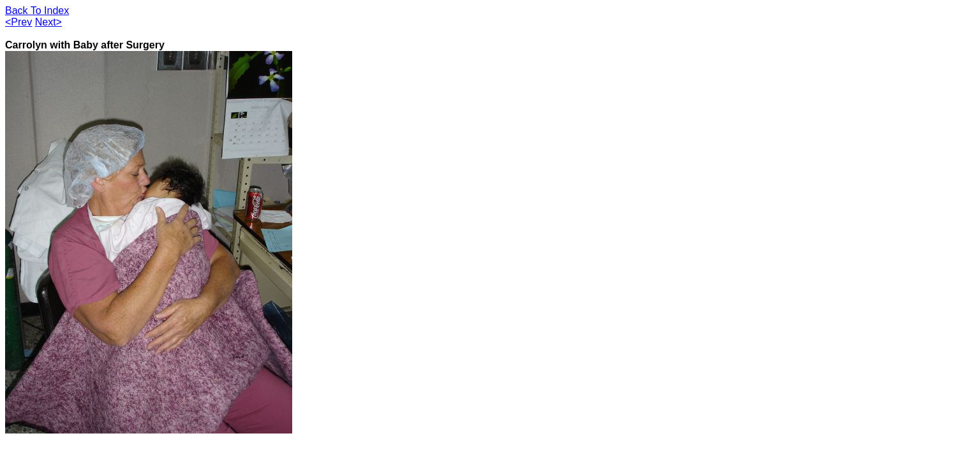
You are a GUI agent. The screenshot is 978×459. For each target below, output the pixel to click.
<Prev (18, 22)
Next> (48, 22)
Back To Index (37, 10)
